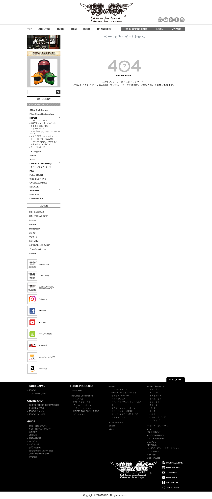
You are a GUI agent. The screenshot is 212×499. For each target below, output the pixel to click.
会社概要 (33, 432)
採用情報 (33, 457)
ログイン (33, 441)
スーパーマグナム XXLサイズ (43, 142)
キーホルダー (155, 395)
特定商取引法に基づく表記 (41, 450)
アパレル (154, 392)
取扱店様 (33, 435)
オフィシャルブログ (38, 393)
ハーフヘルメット (38, 120)
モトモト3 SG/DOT (120, 395)
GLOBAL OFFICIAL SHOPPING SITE (44, 405)
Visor (32, 159)
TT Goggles (35, 151)
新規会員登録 (35, 438)
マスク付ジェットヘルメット (43, 136)
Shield (33, 155)
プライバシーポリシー (39, 453)
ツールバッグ (155, 399)
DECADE (34, 186)
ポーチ (153, 411)
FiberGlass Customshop (41, 114)
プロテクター (79, 414)
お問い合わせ (35, 447)
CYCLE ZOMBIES (38, 183)
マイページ (34, 444)
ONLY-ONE (76, 390)
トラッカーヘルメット (83, 408)
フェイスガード (37, 147)
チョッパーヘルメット (83, 405)
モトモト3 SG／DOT (39, 126)
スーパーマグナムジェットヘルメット (44, 132)
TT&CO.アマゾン (37, 411)
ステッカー (154, 389)
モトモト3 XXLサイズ (40, 144)
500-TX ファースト (82, 402)
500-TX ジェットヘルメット (43, 123)
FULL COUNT (36, 175)
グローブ (154, 405)
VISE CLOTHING (37, 179)
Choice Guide (36, 198)
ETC (31, 171)
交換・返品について (38, 426)
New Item (34, 194)
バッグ (153, 408)
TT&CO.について (37, 390)
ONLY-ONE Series (38, 110)
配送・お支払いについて (40, 429)
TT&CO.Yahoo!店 (37, 414)
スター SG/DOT (37, 129)
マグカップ (154, 420)
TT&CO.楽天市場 (37, 408)
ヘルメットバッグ (157, 417)
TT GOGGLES (116, 422)
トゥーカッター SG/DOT (41, 139)
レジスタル (78, 399)
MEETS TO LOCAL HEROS (86, 411)
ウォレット (154, 402)
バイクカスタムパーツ (40, 167)
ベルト (153, 414)
